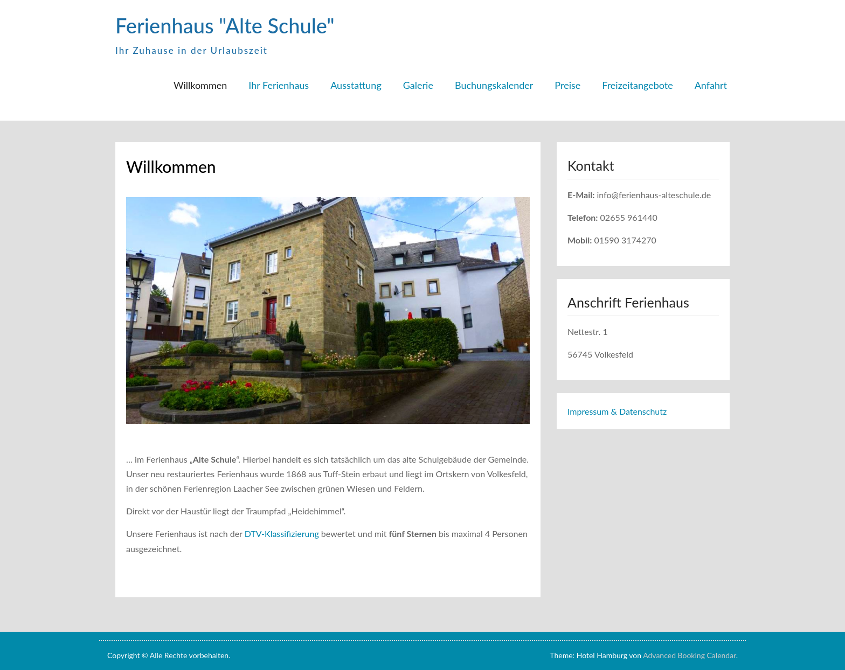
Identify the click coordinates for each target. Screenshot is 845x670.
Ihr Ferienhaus (278, 85)
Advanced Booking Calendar (689, 655)
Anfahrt (711, 85)
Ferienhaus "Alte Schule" (225, 25)
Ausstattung (356, 85)
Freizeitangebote (637, 85)
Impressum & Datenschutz (617, 411)
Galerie (418, 85)
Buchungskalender (494, 85)
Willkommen (200, 85)
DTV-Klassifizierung (281, 533)
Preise (567, 85)
